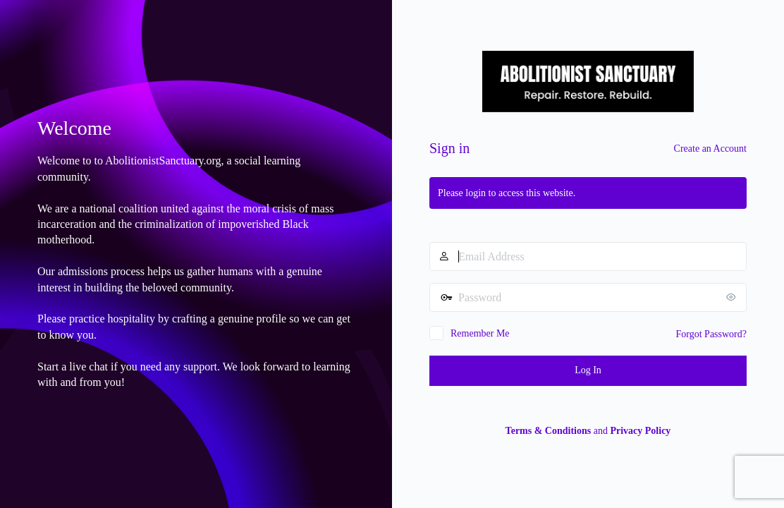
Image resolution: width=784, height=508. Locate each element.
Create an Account (710, 148)
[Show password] (732, 297)
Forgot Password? (711, 334)
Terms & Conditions (549, 430)
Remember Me (480, 333)
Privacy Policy (640, 430)
